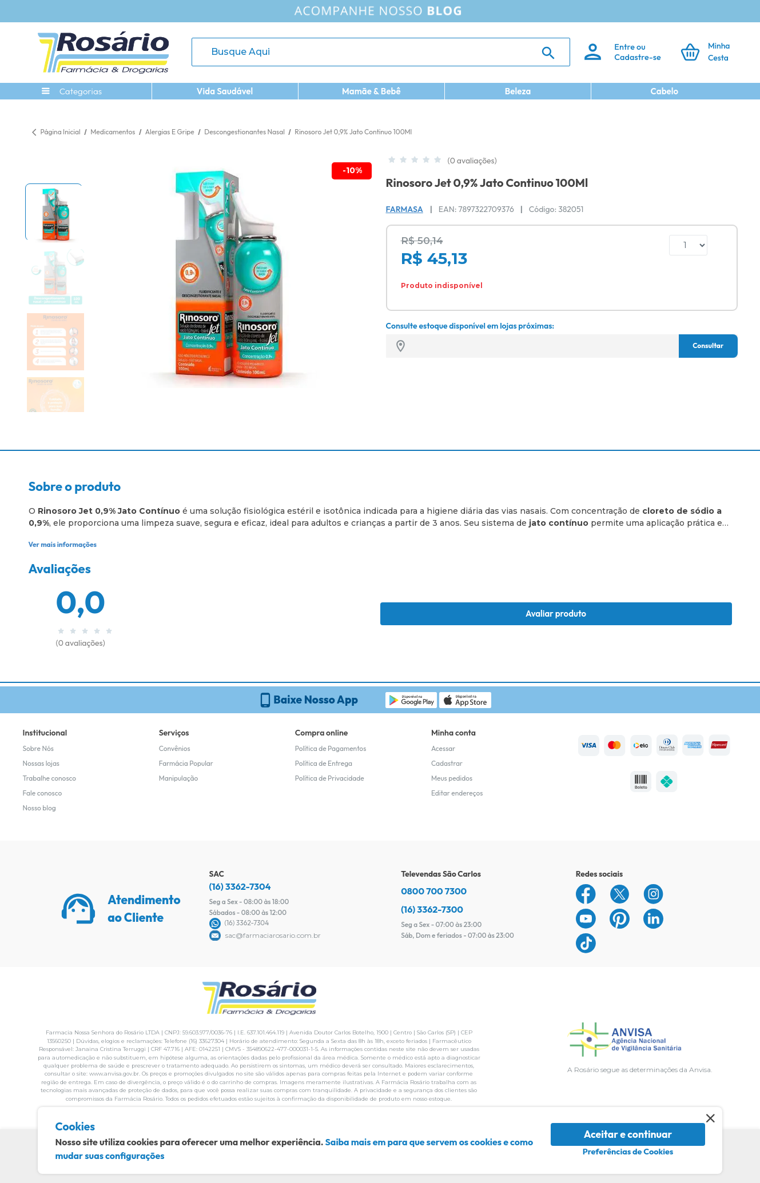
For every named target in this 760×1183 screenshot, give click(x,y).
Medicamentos (113, 131)
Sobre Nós (38, 748)
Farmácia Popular (186, 763)
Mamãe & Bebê (371, 91)
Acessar (443, 748)
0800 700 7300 (434, 891)
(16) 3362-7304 (240, 886)
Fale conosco (42, 793)
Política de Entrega (323, 763)
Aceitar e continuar (628, 1134)
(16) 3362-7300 (432, 909)
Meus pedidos (451, 778)
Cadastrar (447, 763)
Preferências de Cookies (628, 1151)
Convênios (174, 748)
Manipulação (178, 778)
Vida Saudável (225, 91)
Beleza (518, 91)
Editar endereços (457, 793)
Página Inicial (61, 131)
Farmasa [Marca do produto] (404, 209)
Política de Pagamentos (331, 748)
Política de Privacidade (329, 778)
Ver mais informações (63, 544)
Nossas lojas (41, 763)
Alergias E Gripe (170, 131)
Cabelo (664, 91)
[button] (53, 212)
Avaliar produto (556, 613)
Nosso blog (39, 808)
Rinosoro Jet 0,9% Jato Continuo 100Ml (353, 131)
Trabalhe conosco (50, 778)
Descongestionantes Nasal (245, 131)
